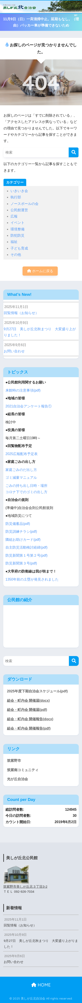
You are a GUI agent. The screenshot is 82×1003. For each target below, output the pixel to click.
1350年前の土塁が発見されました (32, 579)
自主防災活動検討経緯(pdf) (26, 547)
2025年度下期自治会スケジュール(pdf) (37, 691)
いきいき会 (19, 191)
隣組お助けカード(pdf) (22, 539)
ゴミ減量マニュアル (21, 477)
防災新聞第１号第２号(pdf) (26, 555)
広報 (13, 216)
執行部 (15, 197)
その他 (15, 254)
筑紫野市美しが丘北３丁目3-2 (25, 886)
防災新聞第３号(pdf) (21, 563)
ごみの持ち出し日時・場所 (26, 485)
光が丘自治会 (17, 779)
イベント (17, 222)
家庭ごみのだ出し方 (21, 470)
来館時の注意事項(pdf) (22, 390)
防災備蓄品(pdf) (17, 524)
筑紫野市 (14, 760)
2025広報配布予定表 (21, 454)
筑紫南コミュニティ (22, 770)
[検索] (74, 152)
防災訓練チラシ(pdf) (21, 531)
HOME (41, 985)
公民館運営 (19, 210)
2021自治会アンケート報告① (28, 406)
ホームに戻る (40, 271)
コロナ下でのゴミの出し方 (26, 492)
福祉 (13, 242)
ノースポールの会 (24, 204)
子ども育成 (19, 248)
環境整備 (17, 229)
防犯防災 (17, 235)
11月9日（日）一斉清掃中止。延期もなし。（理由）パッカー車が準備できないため (41, 22)
